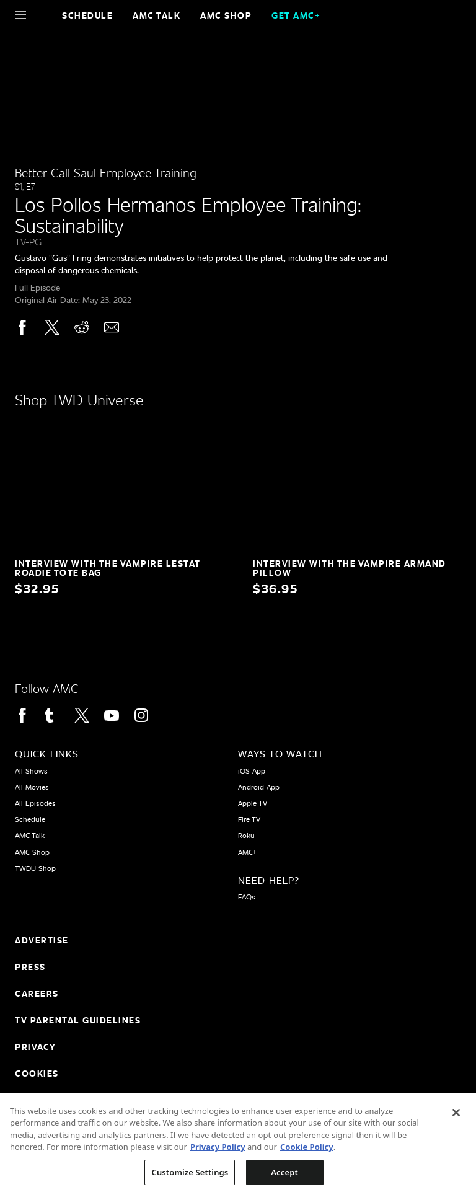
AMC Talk (156, 15)
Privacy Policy (217, 1156)
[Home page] (238, 651)
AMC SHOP (226, 15)
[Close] (456, 1121)
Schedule (87, 15)
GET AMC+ (295, 15)
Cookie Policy (306, 1156)
